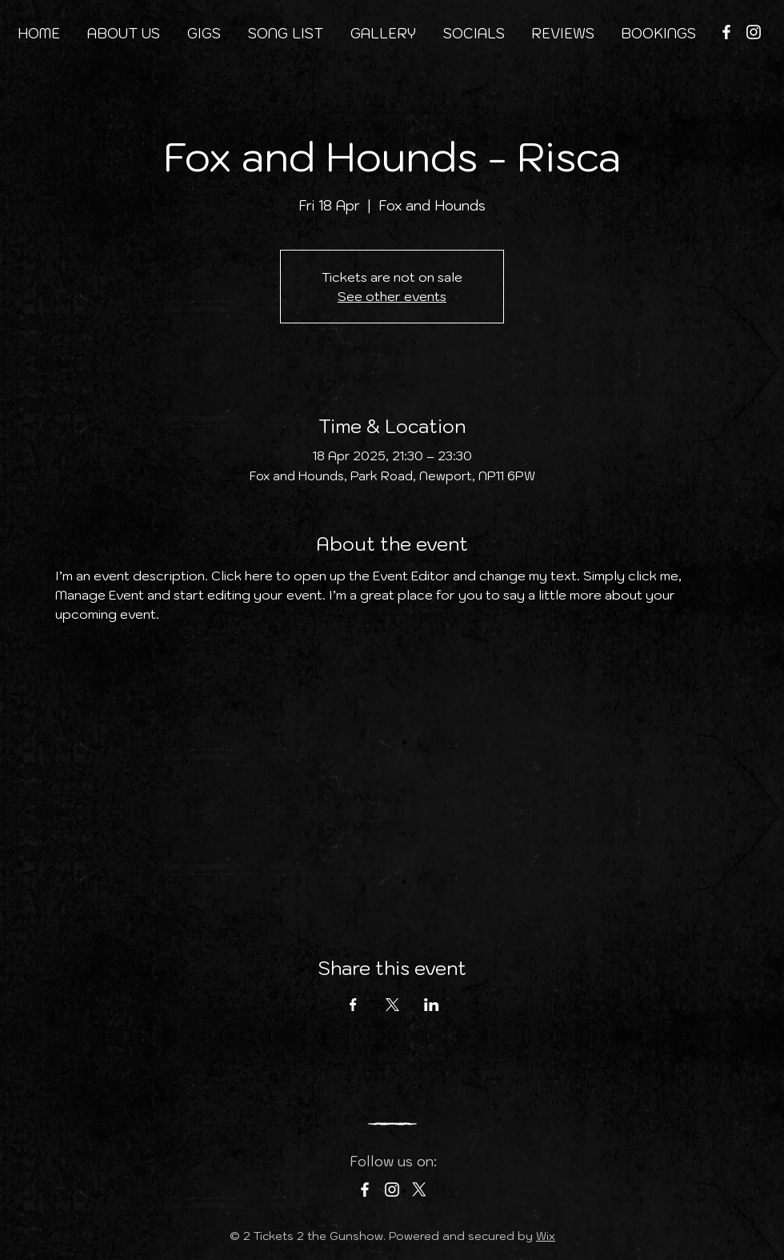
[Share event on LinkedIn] (431, 1004)
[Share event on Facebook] (353, 1004)
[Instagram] (753, 32)
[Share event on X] (392, 1004)
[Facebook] (726, 32)
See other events (392, 296)
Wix (545, 1236)
